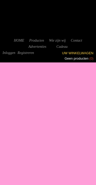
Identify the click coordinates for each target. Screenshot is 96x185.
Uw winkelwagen (77, 53)
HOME (19, 40)
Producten (36, 40)
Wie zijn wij (57, 40)
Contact (76, 40)
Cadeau (62, 47)
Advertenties (37, 47)
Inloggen (9, 53)
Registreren (25, 53)
